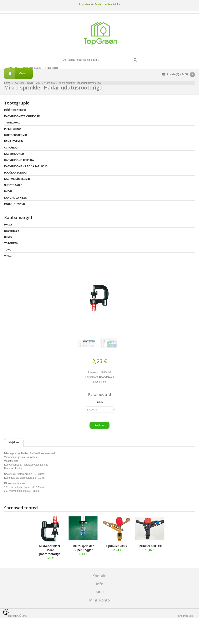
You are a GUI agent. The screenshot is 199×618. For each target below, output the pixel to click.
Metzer (8, 224)
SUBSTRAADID (13, 185)
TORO (7, 249)
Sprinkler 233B (116, 546)
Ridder (8, 237)
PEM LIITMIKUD (13, 141)
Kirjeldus (14, 442)
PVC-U (8, 191)
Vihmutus (49, 83)
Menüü (24, 73)
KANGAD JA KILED (15, 197)
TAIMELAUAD (12, 122)
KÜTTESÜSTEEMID (15, 135)
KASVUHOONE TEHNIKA (19, 160)
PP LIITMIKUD (12, 128)
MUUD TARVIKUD (14, 204)
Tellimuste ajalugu (32, 68)
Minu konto (14, 68)
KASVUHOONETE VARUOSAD (22, 116)
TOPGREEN (11, 243)
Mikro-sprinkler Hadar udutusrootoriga (80, 83)
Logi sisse (85, 4)
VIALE (7, 255)
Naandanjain (11, 230)
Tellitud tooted (51, 68)
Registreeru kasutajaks (107, 4)
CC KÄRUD (10, 147)
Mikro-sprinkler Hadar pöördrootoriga (49, 550)
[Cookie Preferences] (6, 612)
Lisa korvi (99, 425)
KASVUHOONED (14, 153)
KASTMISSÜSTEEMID (27, 83)
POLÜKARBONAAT (15, 172)
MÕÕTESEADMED (15, 110)
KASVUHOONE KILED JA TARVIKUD (25, 166)
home (7, 83)
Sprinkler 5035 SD (149, 546)
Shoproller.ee (185, 615)
